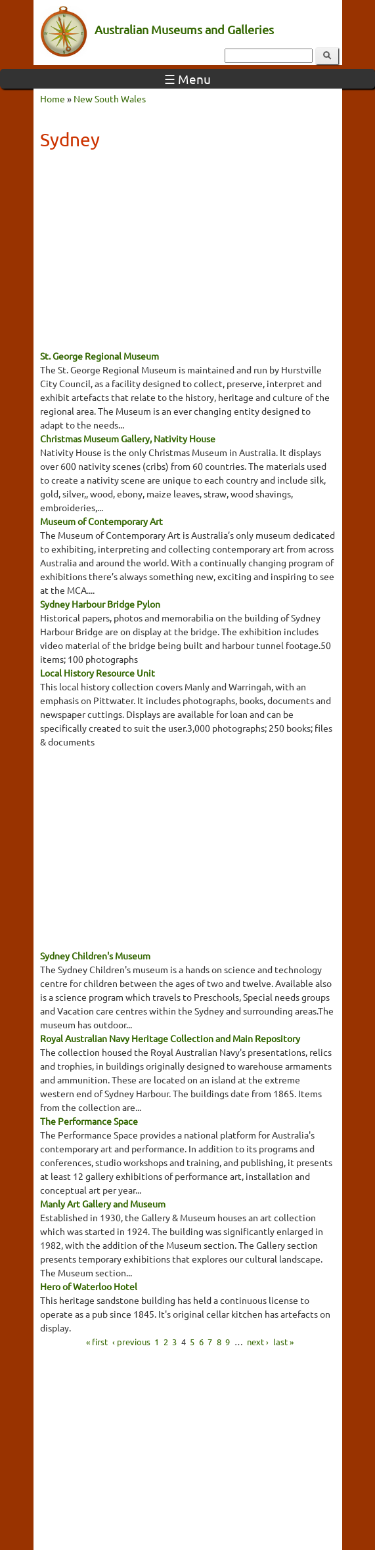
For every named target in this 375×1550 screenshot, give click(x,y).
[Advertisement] (188, 254)
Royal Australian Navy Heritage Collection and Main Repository (170, 1038)
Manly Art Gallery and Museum (102, 1203)
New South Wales (110, 98)
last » (283, 1341)
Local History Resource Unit (97, 673)
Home (52, 98)
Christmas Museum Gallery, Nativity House (127, 438)
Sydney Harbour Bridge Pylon (100, 604)
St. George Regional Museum (99, 356)
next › (258, 1341)
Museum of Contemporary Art (101, 521)
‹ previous (131, 1341)
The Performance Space (89, 1121)
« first (97, 1341)
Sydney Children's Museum (95, 955)
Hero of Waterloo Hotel (88, 1286)
